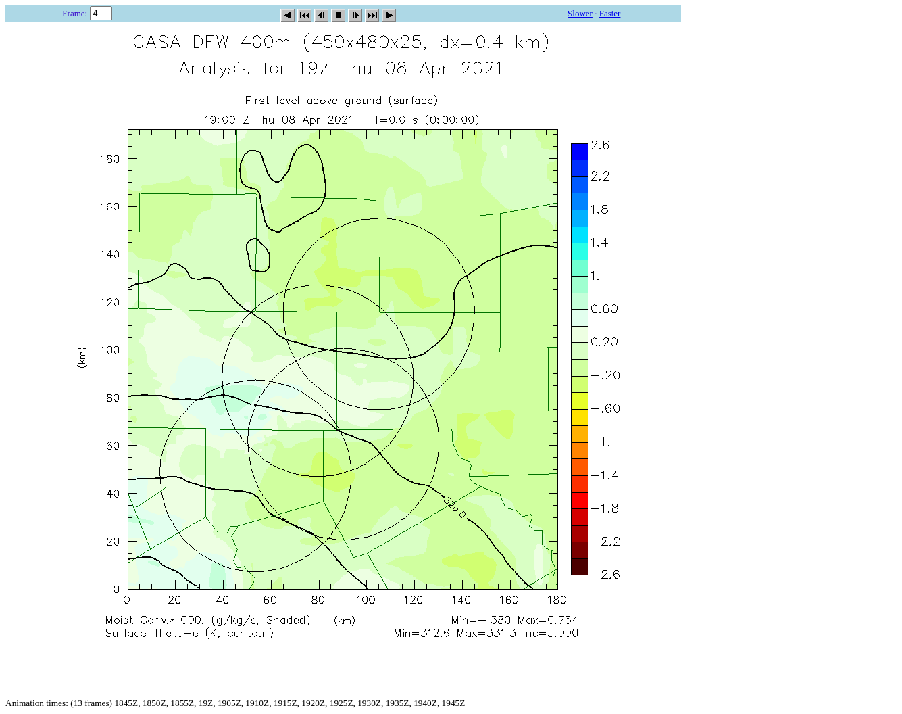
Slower (580, 13)
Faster (610, 13)
